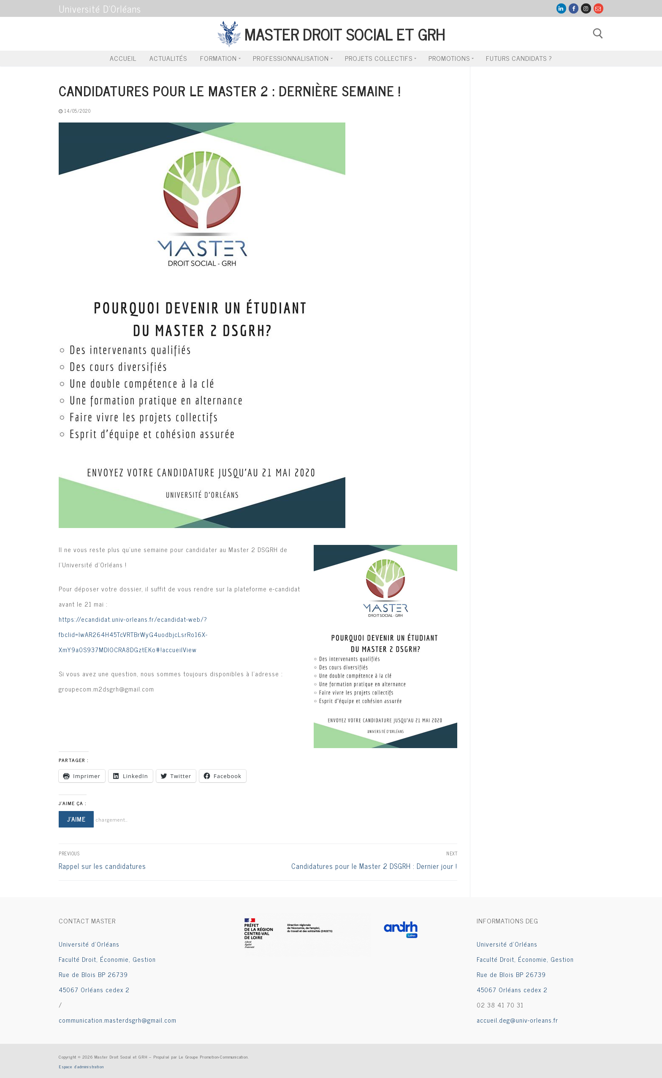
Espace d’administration (81, 1066)
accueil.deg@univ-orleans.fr (517, 1020)
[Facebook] (573, 8)
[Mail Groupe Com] (598, 8)
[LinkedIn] (561, 8)
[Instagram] (586, 8)
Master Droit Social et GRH (344, 33)
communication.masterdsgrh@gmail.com (117, 1020)
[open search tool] (598, 33)
